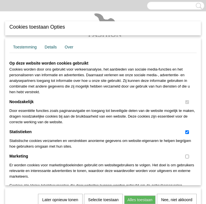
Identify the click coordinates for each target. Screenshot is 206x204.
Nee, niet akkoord (176, 122)
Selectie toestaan (103, 122)
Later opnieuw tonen (60, 122)
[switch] (187, 102)
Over (69, 47)
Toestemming (25, 47)
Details (51, 47)
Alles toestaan (139, 122)
